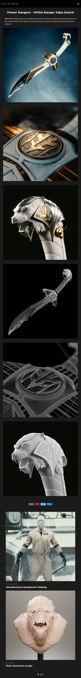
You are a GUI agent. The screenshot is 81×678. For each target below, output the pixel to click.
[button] (40, 675)
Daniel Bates (10, 4)
